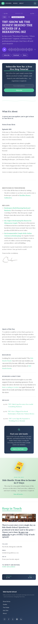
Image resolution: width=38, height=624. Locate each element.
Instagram (12, 547)
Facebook (5, 547)
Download (16, 55)
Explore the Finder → (19, 449)
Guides (5, 604)
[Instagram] (4, 619)
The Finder (6, 607)
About (21, 3)
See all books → (19, 494)
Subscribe (6, 55)
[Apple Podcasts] (12, 619)
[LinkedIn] (21, 619)
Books (15, 3)
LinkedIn (19, 547)
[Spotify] (17, 619)
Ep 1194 (5, 13)
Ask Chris (5, 610)
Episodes (8, 3)
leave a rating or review (10, 387)
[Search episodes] (35, 3)
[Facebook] (8, 619)
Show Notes (6, 601)
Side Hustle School (10, 592)
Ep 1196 (33, 13)
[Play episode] (4, 49)
